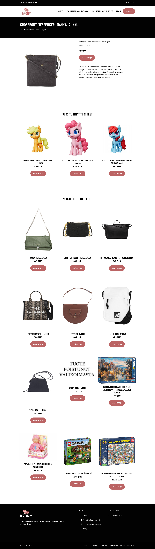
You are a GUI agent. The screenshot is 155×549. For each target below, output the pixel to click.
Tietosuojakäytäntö (117, 545)
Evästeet (104, 545)
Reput (43, 29)
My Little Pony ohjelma (102, 11)
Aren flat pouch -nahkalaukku (77, 257)
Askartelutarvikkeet (30, 29)
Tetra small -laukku (38, 409)
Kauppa (129, 11)
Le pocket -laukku (77, 333)
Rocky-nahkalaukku (38, 257)
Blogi (118, 11)
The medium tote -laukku (38, 333)
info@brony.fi (128, 3)
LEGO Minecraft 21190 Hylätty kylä (77, 473)
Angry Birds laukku (77, 387)
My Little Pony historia (77, 11)
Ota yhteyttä (94, 545)
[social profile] (36, 3)
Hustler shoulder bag (116, 333)
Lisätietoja (87, 57)
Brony (60, 11)
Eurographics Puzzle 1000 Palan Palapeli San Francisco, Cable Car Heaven (117, 389)
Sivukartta (130, 545)
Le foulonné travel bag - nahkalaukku (116, 257)
